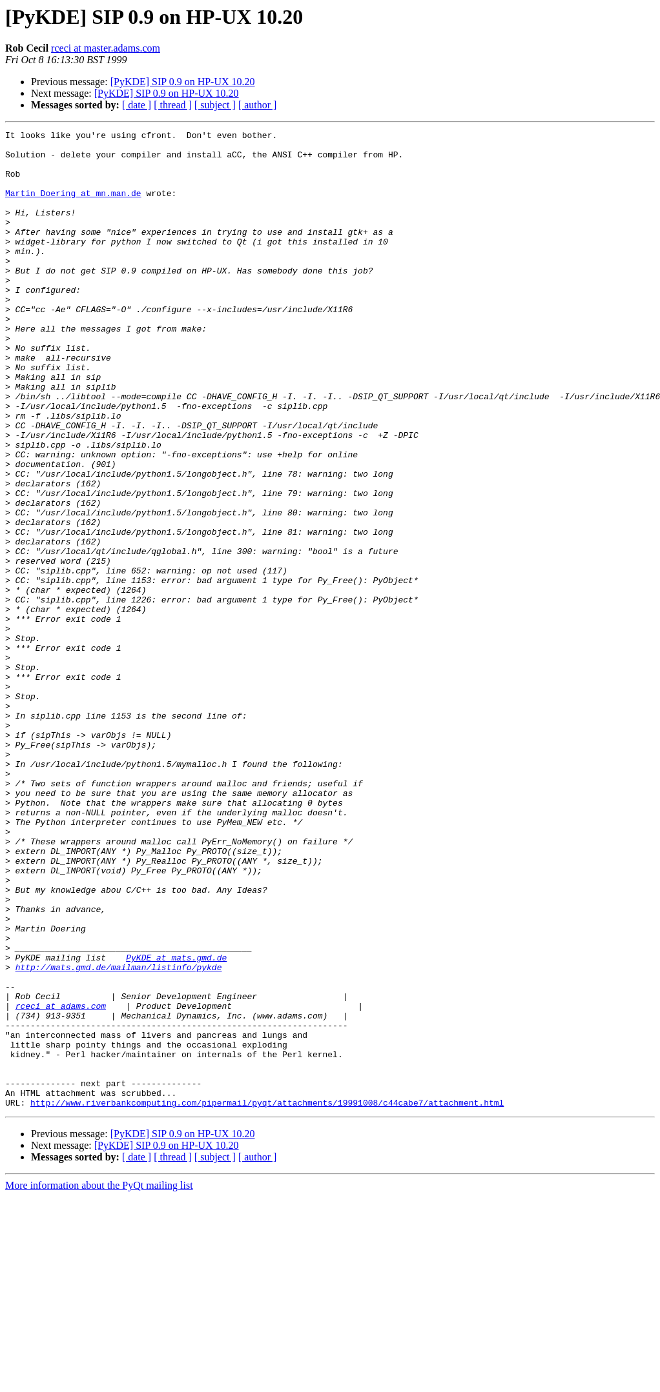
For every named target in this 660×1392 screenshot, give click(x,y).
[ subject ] (215, 104)
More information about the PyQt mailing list (99, 1380)
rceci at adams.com (60, 1182)
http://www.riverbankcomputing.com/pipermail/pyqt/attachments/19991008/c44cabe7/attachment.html (267, 1298)
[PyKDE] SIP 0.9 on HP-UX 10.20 (182, 81)
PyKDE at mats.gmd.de (176, 1123)
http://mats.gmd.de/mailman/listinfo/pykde (118, 1135)
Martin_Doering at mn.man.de (73, 206)
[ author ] (257, 104)
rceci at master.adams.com (105, 48)
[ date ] (136, 104)
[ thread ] (173, 104)
